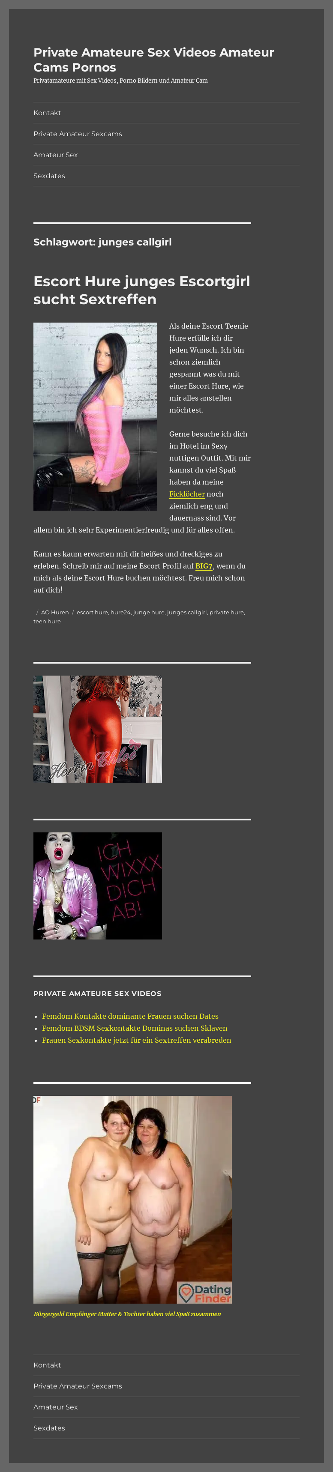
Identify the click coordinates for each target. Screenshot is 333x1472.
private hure (227, 612)
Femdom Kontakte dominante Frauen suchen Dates (130, 1016)
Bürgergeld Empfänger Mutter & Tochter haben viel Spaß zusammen (127, 1314)
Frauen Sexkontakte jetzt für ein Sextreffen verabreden (136, 1040)
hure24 (121, 612)
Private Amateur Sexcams (77, 134)
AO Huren (55, 612)
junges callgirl (187, 612)
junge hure (149, 612)
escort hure (92, 612)
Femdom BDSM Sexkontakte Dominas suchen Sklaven (135, 1028)
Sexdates (49, 176)
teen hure (47, 621)
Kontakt (47, 113)
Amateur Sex (55, 155)
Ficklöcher (187, 494)
